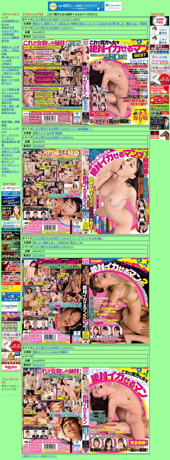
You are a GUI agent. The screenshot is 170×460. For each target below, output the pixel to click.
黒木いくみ (85, 23)
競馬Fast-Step (8, 112)
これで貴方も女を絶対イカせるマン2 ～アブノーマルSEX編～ (68, 238)
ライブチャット (10, 165)
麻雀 (3, 125)
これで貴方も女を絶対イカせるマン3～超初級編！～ (63, 129)
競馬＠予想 (7, 27)
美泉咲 (143, 23)
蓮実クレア (50, 23)
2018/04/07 (39, 146)
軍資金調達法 (9, 141)
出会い (5, 168)
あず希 (112, 23)
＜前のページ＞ (30, 456)
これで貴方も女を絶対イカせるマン (53, 28)
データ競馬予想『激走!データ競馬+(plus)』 (10, 73)
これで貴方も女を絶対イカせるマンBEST (56, 19)
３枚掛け (6, 63)
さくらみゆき (99, 23)
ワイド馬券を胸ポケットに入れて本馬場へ (10, 92)
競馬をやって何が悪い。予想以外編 (10, 50)
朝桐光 (74, 23)
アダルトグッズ (10, 158)
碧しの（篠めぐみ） (127, 23)
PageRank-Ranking (11, 67)
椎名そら (38, 23)
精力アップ (7, 161)
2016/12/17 (39, 365)
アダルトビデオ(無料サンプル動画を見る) (10, 151)
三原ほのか (63, 23)
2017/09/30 (39, 255)
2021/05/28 (39, 36)
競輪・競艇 (13, 121)
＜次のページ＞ (48, 456)
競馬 (3, 121)
